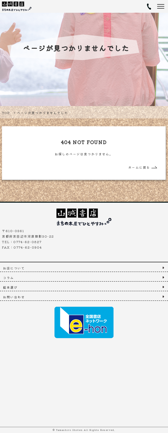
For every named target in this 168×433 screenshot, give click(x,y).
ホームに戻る (139, 167)
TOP (6, 112)
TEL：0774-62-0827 (148, 6)
